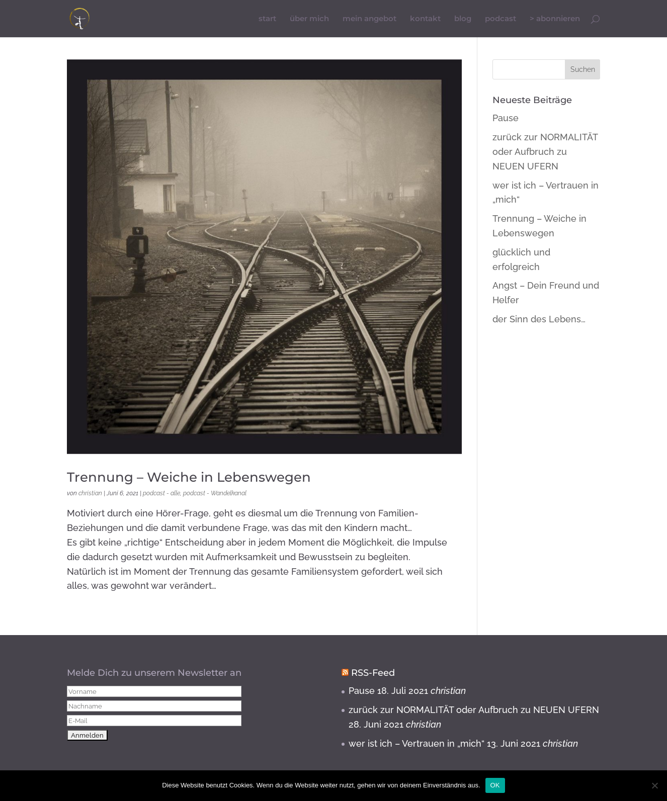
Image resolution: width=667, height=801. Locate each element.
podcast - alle (161, 493)
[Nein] (654, 785)
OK (495, 785)
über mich (309, 19)
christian (90, 493)
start (267, 19)
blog (462, 19)
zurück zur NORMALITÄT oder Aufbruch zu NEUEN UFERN (545, 151)
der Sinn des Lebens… (539, 319)
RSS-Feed (373, 672)
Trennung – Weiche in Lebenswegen (189, 477)
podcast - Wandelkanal (214, 493)
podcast (500, 19)
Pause (505, 118)
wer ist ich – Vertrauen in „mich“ (416, 743)
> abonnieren (555, 19)
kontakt (425, 19)
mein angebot (369, 19)
